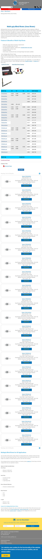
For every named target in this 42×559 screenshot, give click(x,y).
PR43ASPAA (4, 93)
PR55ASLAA (4, 141)
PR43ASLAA (4, 128)
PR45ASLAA (4, 133)
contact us (36, 61)
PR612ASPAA (4, 125)
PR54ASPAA (4, 107)
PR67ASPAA (4, 120)
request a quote (28, 61)
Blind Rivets (7, 11)
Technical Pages (8, 166)
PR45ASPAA (4, 99)
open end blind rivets (15, 509)
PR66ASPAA (4, 117)
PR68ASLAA (4, 149)
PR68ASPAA (4, 122)
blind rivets (26, 509)
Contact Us (10, 8)
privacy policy (5, 551)
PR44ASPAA (4, 96)
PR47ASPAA (4, 104)
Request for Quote (31, 8)
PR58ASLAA (4, 144)
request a (12, 510)
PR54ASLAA (4, 138)
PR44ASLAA (4, 130)
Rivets (2, 11)
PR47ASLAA (4, 136)
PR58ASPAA (4, 112)
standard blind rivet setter (26, 47)
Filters (21, 169)
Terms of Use (4, 541)
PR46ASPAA (4, 101)
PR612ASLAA (4, 152)
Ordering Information (5, 540)
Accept (6, 555)
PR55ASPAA (4, 109)
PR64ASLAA (4, 146)
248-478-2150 (7, 533)
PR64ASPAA (4, 115)
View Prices (26, 185)
